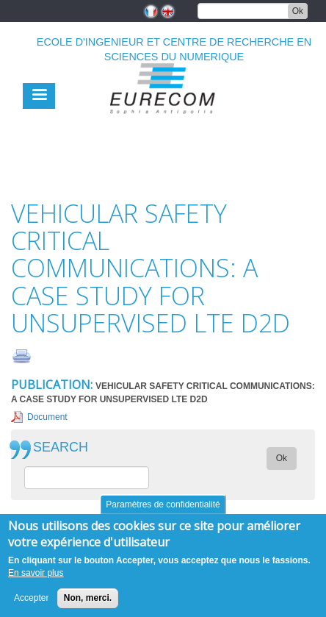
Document (47, 417)
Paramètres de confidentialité (163, 504)
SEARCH (60, 447)
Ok (297, 11)
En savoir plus (35, 573)
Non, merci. (88, 598)
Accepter (31, 598)
